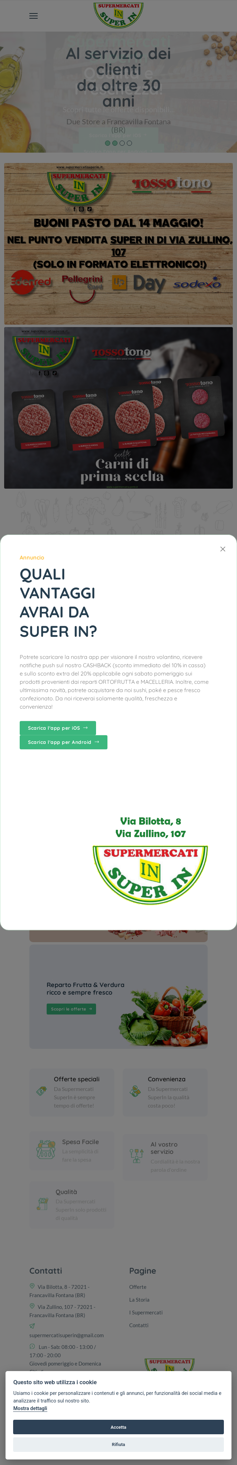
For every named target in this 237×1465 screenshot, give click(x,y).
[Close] (222, 548)
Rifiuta (118, 1444)
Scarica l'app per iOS (58, 728)
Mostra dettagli (30, 1408)
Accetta (118, 1427)
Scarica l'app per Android (63, 742)
